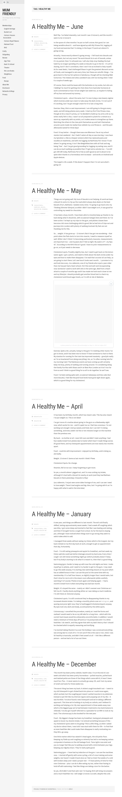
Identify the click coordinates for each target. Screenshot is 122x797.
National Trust (8, 44)
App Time (7, 61)
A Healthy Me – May (60, 190)
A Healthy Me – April (60, 406)
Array (71, 789)
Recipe (6, 81)
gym (45, 528)
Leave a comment (39, 49)
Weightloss (8, 74)
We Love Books (9, 71)
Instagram (105, 601)
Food (4, 78)
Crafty (4, 51)
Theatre (6, 68)
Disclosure (6, 88)
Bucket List (8, 32)
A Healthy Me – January (65, 513)
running (45, 209)
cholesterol (38, 41)
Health (36, 37)
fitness (36, 43)
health (43, 207)
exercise (37, 207)
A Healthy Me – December (68, 664)
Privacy (4, 94)
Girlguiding (6, 54)
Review (4, 58)
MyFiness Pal (38, 45)
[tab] (4, 2)
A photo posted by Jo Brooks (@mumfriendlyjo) (74, 345)
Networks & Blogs (8, 91)
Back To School (9, 64)
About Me (5, 85)
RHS (5, 48)
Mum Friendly (9, 12)
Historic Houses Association (9, 36)
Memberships (7, 25)
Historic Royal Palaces (11, 41)
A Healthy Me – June (61, 26)
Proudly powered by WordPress (45, 789)
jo (42, 19)
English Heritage (9, 29)
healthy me (43, 43)
